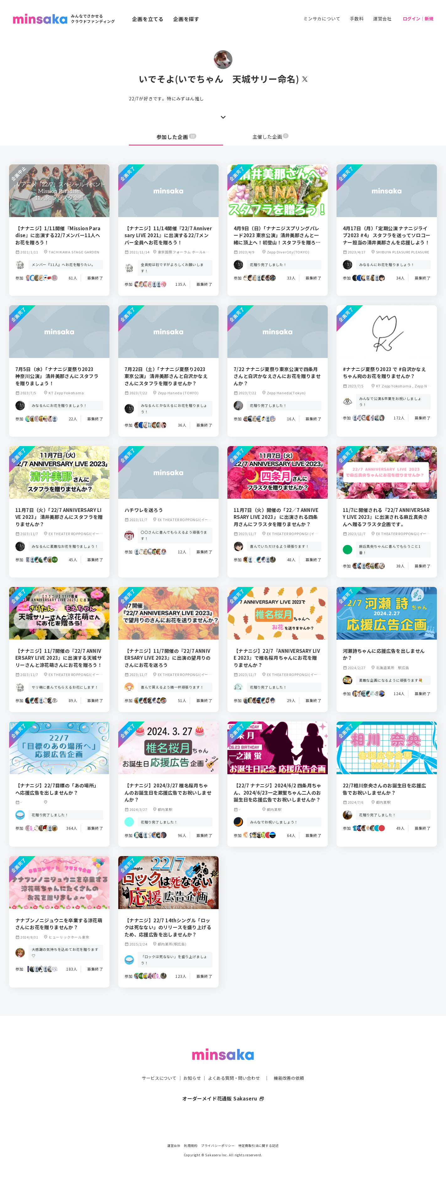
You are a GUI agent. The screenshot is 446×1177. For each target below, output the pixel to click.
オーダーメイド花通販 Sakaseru (223, 1085)
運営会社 (382, 18)
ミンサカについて (321, 18)
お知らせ (190, 1065)
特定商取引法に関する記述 (258, 1145)
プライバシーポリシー (218, 1145)
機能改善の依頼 (292, 1065)
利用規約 (191, 1145)
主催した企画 (271, 137)
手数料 (357, 18)
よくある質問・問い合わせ (235, 1065)
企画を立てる (148, 19)
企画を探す (186, 19)
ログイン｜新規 (418, 18)
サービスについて (155, 1065)
